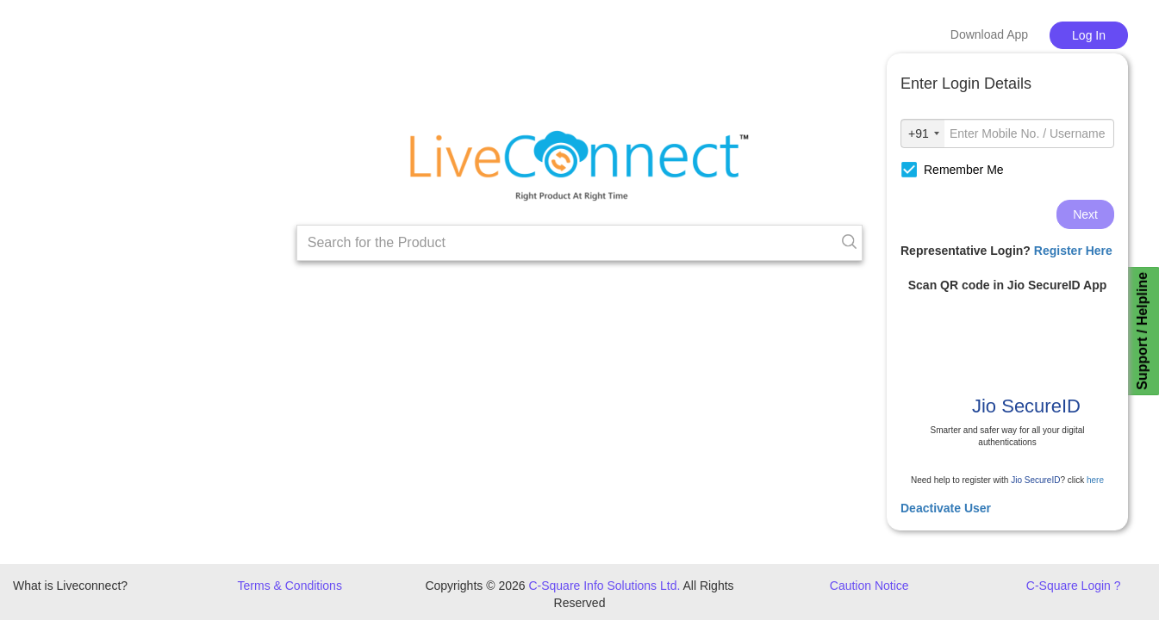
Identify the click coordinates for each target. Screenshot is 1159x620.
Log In (1089, 35)
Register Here (1073, 250)
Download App (989, 34)
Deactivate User (945, 508)
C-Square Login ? (1073, 585)
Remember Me (952, 170)
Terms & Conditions (290, 585)
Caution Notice (869, 585)
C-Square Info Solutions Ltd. (604, 585)
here (1095, 480)
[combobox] (922, 133)
